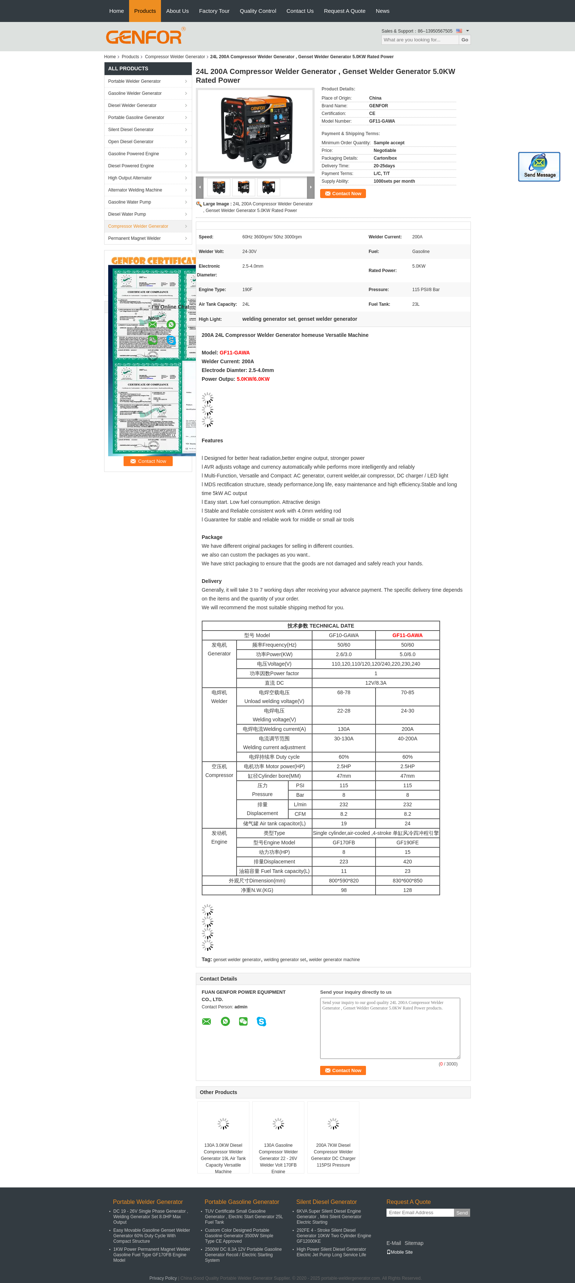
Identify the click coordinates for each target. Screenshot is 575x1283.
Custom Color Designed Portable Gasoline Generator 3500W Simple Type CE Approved (239, 1236)
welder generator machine (334, 959)
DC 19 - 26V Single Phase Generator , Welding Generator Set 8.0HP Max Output (150, 1217)
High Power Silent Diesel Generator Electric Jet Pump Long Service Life (331, 1252)
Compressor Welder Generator (175, 56)
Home (116, 11)
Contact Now (346, 193)
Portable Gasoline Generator (136, 117)
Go (464, 39)
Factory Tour (214, 11)
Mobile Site (400, 1252)
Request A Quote (344, 11)
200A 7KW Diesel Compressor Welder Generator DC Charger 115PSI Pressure (333, 1155)
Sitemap (413, 1243)
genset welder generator (237, 959)
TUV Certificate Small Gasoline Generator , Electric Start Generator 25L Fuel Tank (244, 1217)
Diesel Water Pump (127, 214)
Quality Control (258, 11)
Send (462, 1213)
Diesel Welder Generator (132, 105)
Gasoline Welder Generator (135, 93)
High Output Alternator (130, 178)
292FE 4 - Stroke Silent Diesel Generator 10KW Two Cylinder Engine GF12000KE (334, 1236)
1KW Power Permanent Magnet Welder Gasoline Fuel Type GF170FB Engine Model (151, 1255)
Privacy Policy (163, 1278)
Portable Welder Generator (134, 81)
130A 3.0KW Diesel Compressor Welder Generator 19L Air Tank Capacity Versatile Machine (223, 1158)
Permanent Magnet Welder (134, 238)
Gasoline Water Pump (129, 202)
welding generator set (285, 959)
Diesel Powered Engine (131, 165)
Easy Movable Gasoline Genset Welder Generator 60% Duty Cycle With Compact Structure (151, 1236)
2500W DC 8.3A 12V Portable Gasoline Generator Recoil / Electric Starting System (243, 1255)
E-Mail (394, 1243)
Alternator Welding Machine (135, 190)
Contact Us (300, 11)
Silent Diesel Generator (131, 129)
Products (145, 11)
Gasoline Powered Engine (133, 153)
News (383, 11)
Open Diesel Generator (130, 141)
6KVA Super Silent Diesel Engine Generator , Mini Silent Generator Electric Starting (329, 1217)
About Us (177, 11)
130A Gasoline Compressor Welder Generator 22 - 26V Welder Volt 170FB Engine (278, 1158)
